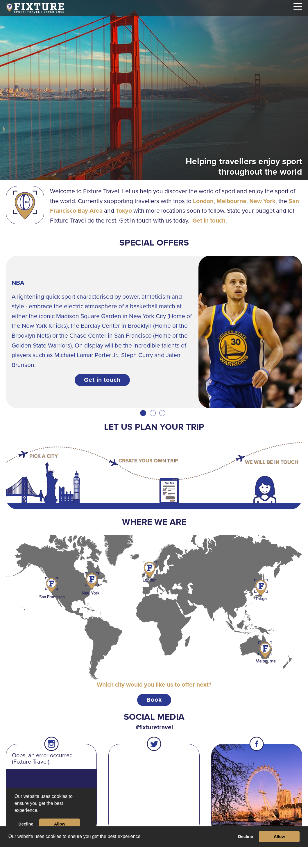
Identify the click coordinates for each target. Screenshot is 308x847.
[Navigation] (297, 6)
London (203, 201)
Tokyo (124, 210)
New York (262, 201)
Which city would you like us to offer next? (154, 684)
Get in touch (208, 220)
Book (154, 699)
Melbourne (231, 201)
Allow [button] (279, 836)
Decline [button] (245, 836)
